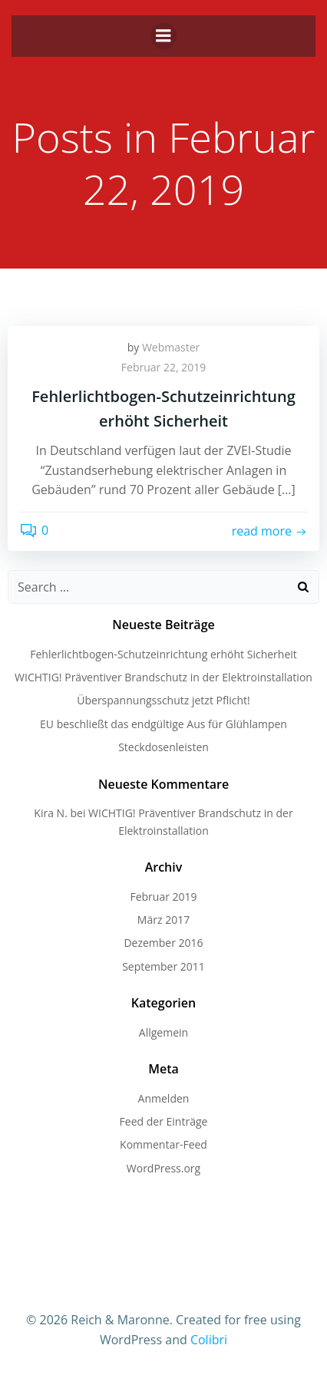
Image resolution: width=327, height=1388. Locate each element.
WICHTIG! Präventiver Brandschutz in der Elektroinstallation (163, 677)
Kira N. (50, 813)
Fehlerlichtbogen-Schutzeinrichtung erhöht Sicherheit (163, 654)
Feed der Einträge (164, 1121)
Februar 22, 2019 (163, 367)
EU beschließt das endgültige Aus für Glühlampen (163, 724)
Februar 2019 (163, 896)
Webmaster (171, 347)
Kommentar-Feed (163, 1144)
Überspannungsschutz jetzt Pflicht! (163, 700)
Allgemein (163, 1032)
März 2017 (163, 919)
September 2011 (163, 966)
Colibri (208, 1339)
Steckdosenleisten (163, 747)
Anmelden (164, 1098)
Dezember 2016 (163, 942)
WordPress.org (163, 1168)
